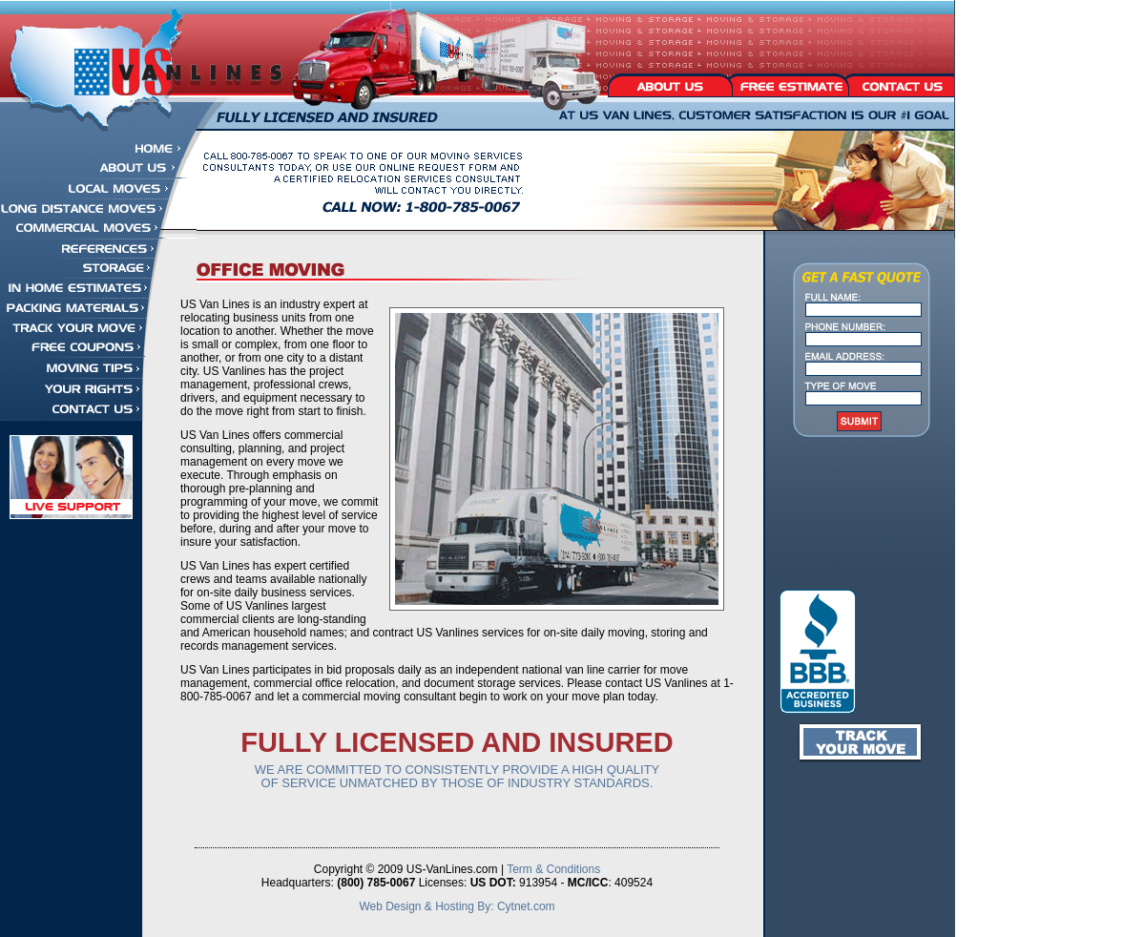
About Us (669, 83)
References (80, 248)
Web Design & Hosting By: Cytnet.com (456, 906)
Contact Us (899, 83)
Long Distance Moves (98, 208)
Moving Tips (80, 367)
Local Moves (98, 188)
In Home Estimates (80, 288)
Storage (80, 268)
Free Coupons (80, 347)
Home (98, 148)
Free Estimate (789, 83)
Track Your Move (80, 328)
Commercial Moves (98, 229)
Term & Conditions (553, 869)
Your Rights (80, 388)
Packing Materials (80, 308)
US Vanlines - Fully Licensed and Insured (157, 65)
